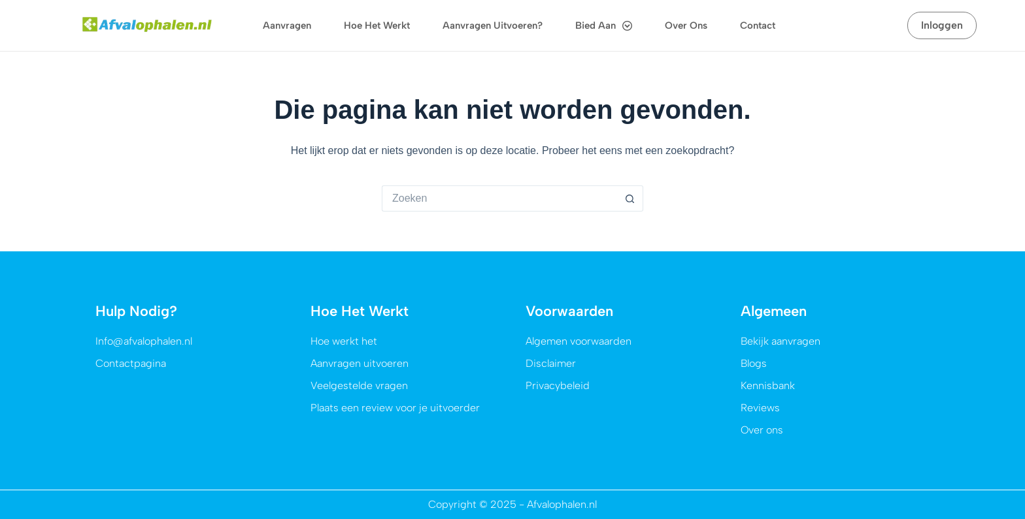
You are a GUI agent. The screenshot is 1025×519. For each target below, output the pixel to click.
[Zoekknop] (630, 198)
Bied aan (603, 26)
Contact (757, 25)
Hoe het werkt (377, 25)
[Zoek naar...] (499, 198)
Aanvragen (287, 25)
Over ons (686, 25)
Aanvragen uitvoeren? (493, 25)
